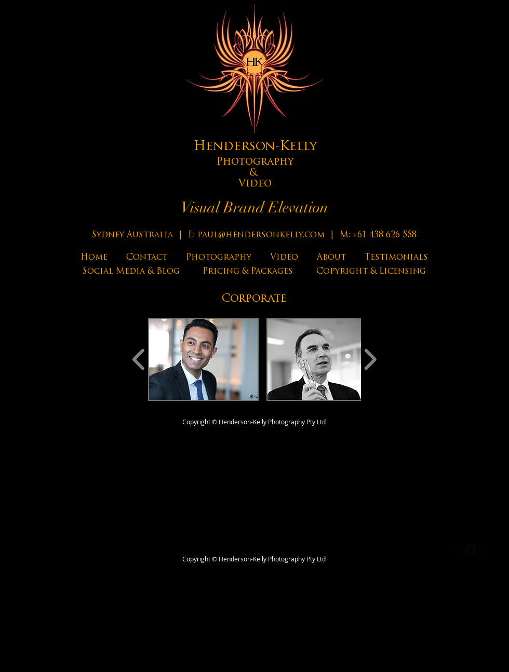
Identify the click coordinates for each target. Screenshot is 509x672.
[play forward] (370, 359)
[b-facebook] (457, 549)
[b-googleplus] (484, 549)
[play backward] (139, 359)
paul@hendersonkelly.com (261, 235)
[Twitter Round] (470, 549)
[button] (203, 359)
